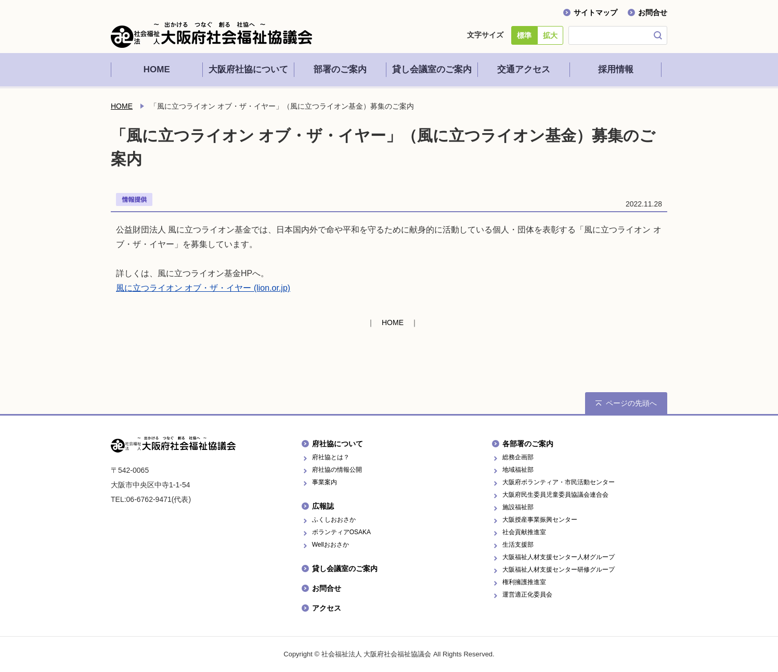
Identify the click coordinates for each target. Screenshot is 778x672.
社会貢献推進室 (524, 532)
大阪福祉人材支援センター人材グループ (558, 557)
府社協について (337, 444)
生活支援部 (518, 544)
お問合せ (652, 12)
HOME (122, 106)
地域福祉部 (518, 469)
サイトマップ (595, 12)
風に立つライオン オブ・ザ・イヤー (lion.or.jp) (203, 287)
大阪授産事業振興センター (539, 519)
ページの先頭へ (631, 403)
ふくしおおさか (334, 519)
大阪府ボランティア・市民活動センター (558, 482)
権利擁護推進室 (524, 582)
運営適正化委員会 (527, 594)
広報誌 (323, 506)
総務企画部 (518, 457)
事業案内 (324, 482)
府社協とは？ (330, 457)
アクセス (326, 608)
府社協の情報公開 (337, 469)
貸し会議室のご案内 (345, 568)
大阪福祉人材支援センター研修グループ (558, 569)
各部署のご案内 (527, 444)
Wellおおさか (330, 544)
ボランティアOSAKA (341, 532)
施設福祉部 (518, 507)
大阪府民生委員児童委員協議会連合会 (555, 494)
